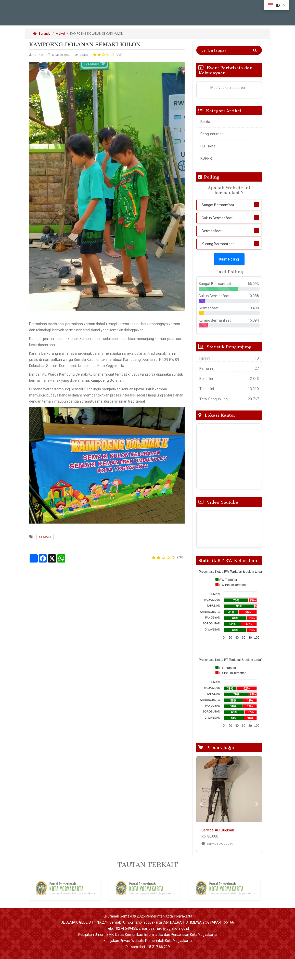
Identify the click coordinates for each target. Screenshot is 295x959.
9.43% (255, 308)
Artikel (60, 33)
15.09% (254, 320)
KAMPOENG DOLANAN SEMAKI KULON (97, 33)
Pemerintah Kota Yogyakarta (169, 916)
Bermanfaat (212, 231)
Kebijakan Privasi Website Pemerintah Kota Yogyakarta (148, 941)
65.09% (254, 284)
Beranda (41, 33)
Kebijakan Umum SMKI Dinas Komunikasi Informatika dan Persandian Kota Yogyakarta (147, 935)
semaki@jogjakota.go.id (170, 928)
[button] (201, 804)
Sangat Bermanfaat (218, 205)
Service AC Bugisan (217, 830)
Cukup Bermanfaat (217, 218)
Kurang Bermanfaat (218, 244)
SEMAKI (45, 537)
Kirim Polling (229, 259)
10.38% (254, 296)
